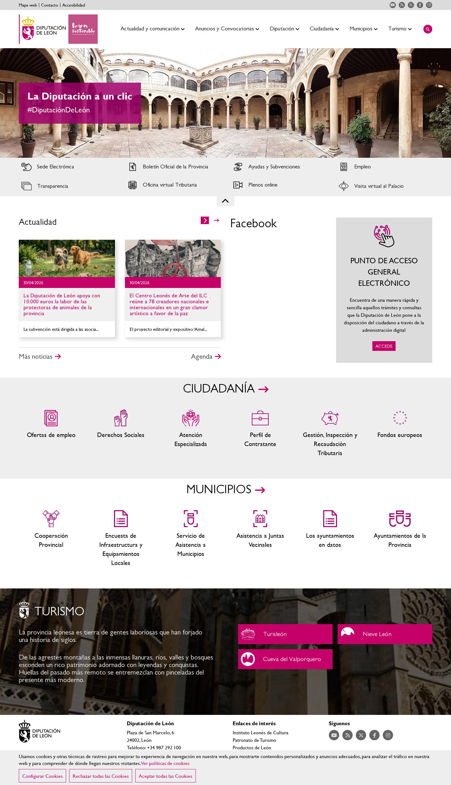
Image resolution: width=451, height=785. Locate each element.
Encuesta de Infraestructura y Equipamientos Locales (121, 538)
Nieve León (385, 634)
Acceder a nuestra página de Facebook (420, 5)
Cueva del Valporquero (285, 659)
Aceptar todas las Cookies (165, 775)
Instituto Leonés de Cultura (260, 732)
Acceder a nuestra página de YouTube (393, 5)
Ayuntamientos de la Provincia (399, 538)
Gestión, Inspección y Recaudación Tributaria (330, 433)
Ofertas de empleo (51, 433)
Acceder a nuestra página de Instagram (429, 5)
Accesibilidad (73, 5)
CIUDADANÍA (219, 389)
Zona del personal (260, 433)
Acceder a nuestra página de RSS (402, 5)
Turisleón (285, 634)
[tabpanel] (225, 103)
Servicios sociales (121, 433)
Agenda (201, 356)
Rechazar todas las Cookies (101, 775)
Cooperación (51, 538)
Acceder (67, 167)
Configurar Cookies (42, 775)
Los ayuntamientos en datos (330, 538)
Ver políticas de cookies (165, 763)
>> (216, 220)
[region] (225, 767)
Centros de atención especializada (190, 433)
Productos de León (252, 747)
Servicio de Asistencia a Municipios (190, 538)
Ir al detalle (67, 258)
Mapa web (28, 5)
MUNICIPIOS (218, 490)
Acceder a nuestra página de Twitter (411, 5)
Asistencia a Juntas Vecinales (260, 538)
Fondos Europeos (399, 433)
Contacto (49, 5)
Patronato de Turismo (254, 739)
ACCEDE (384, 290)
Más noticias (35, 356)
